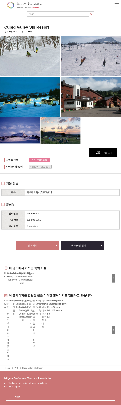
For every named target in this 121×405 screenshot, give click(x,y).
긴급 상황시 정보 (32, 391)
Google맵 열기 (78, 245)
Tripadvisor (32, 226)
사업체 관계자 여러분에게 (56, 391)
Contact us (19, 381)
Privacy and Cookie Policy (84, 391)
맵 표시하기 (33, 245)
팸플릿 (17, 373)
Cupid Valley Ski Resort (32, 344)
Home (7, 344)
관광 (16, 344)
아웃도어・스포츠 (38, 166)
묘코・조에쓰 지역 (39, 160)
